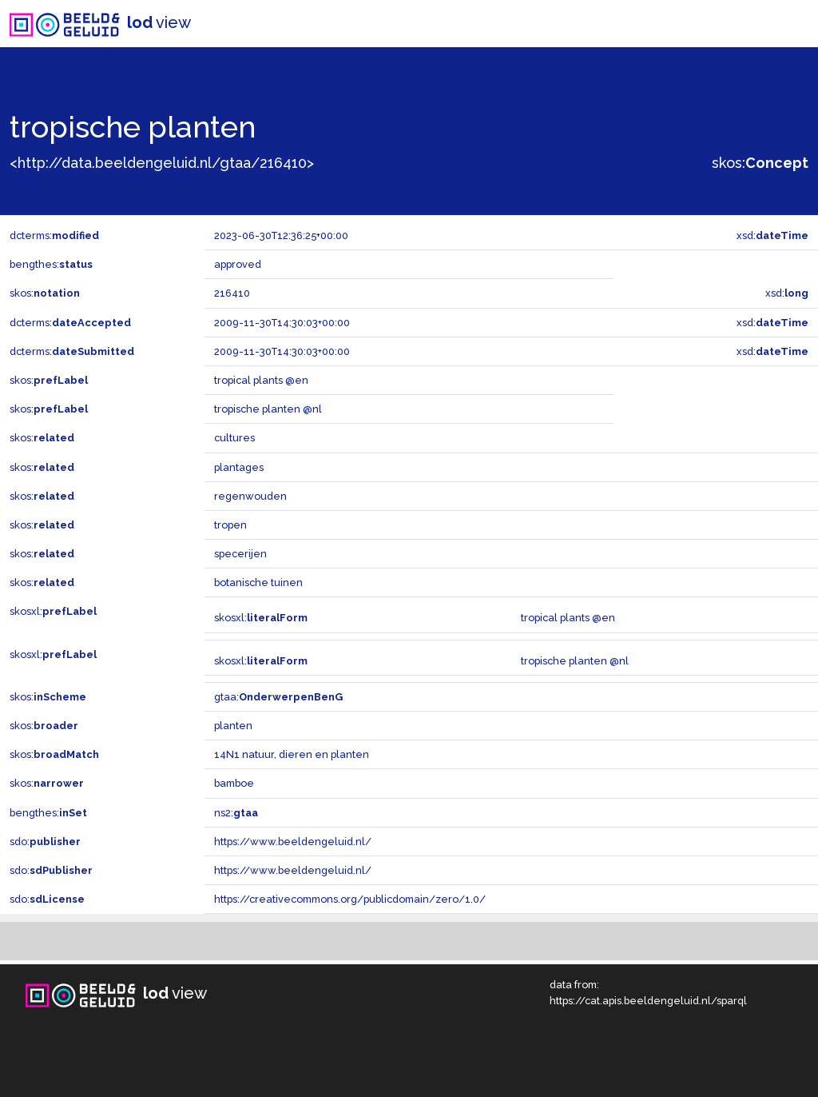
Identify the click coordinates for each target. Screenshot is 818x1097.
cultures (234, 438)
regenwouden (250, 496)
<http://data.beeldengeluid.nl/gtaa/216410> (162, 162)
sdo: (45, 842)
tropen (230, 525)
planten (233, 726)
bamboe (234, 783)
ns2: (236, 813)
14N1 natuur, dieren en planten (291, 754)
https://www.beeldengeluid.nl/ (292, 842)
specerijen (240, 554)
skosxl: (53, 611)
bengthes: (51, 264)
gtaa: (278, 697)
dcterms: (54, 235)
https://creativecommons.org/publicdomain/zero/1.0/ (350, 899)
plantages (239, 467)
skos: (760, 162)
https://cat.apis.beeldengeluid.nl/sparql (648, 1001)
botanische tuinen (258, 582)
